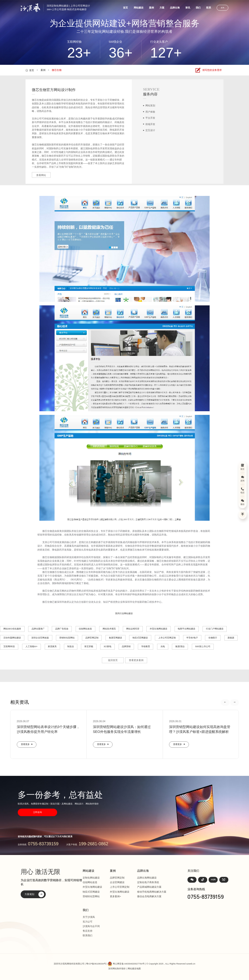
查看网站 (41, 175)
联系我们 (87, 935)
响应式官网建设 (140, 638)
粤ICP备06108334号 (96, 964)
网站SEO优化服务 (12, 629)
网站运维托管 (132, 629)
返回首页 (113, 660)
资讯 (187, 7)
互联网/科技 (9, 646)
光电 (162, 646)
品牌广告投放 (61, 629)
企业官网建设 (117, 882)
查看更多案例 (136, 660)
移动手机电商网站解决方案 (151, 891)
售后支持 (87, 931)
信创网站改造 (85, 629)
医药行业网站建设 (124, 613)
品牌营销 (126, 646)
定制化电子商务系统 (148, 882)
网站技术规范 (109, 629)
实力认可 (87, 921)
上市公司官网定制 (167, 638)
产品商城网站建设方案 (149, 887)
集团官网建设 (115, 638)
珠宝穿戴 (88, 646)
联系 (208, 7)
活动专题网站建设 (12, 638)
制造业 (70, 646)
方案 (162, 7)
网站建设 (138, 7)
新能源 (231, 638)
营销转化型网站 (67, 638)
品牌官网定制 (91, 638)
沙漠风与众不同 (91, 926)
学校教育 (145, 646)
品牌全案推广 (38, 629)
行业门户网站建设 (214, 629)
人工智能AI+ (32, 646)
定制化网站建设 (91, 877)
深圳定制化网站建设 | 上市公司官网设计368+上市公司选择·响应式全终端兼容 (68, 7)
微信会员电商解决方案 (149, 896)
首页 (125, 7)
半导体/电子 (192, 638)
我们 (198, 7)
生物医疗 (212, 638)
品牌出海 (175, 7)
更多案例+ (115, 896)
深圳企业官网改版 (40, 638)
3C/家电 (107, 646)
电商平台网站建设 (186, 629)
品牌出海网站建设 (147, 877)
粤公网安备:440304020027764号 (129, 964)
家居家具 (52, 646)
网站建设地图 (134, 968)
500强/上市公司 (202, 646)
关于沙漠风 (89, 917)
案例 (151, 7)
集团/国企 (180, 646)
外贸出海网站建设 (158, 629)
